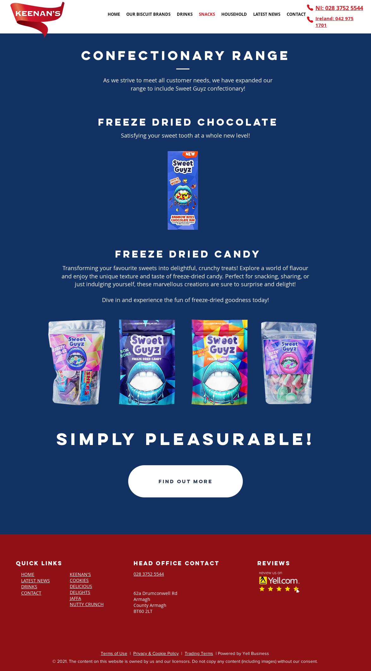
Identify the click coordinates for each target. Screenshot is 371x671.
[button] (148, 14)
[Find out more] (185, 481)
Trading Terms (199, 653)
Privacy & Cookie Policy (156, 653)
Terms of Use (114, 653)
